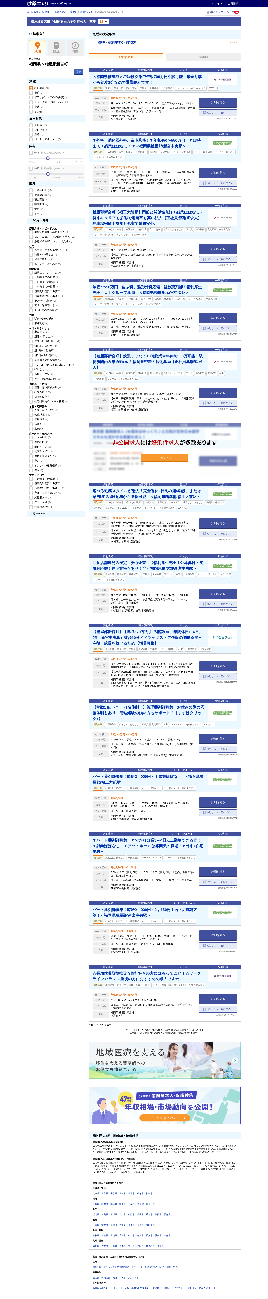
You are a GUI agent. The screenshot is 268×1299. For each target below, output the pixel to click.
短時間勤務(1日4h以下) (49, 291)
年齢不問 (41, 419)
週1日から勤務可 (45, 345)
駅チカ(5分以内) (45, 318)
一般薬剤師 (43, 190)
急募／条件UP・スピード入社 (53, 241)
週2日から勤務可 (45, 350)
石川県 (113, 1214)
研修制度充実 (43, 396)
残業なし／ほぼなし (47, 272)
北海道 (96, 1193)
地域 (37, 47)
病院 (38, 92)
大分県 (131, 1246)
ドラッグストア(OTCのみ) (51, 102)
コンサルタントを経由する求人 (54, 236)
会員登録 (233, 3)
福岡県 (73, 12)
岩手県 (113, 1193)
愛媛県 (158, 1235)
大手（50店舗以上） (47, 378)
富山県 (104, 1214)
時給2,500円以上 (45, 254)
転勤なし (41, 369)
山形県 (140, 1193)
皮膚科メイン (43, 451)
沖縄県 (160, 1246)
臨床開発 (41, 204)
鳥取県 (96, 1235)
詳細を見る (218, 102)
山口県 (131, 1235)
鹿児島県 (150, 1246)
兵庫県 (131, 1225)
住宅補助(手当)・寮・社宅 (51, 401)
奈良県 (140, 1225)
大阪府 (122, 1225)
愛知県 (167, 1214)
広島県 (122, 1235)
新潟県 (96, 1214)
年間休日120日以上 (47, 341)
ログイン (217, 3)
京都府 (113, 1225)
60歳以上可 (42, 414)
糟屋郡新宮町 (86, 12)
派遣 (38, 134)
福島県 (149, 1193)
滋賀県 (104, 1225)
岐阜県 (149, 1214)
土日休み (41, 331)
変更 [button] (78, 71)
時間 (75, 47)
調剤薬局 (41, 87)
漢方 (38, 460)
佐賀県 (104, 1246)
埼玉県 (122, 1204)
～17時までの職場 (46, 281)
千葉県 (131, 1204)
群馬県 (113, 1204)
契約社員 (41, 129)
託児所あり (42, 392)
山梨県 (131, 1214)
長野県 (140, 1214)
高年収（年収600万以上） (51, 249)
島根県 (104, 1235)
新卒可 (40, 424)
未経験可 (41, 428)
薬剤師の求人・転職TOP (39, 12)
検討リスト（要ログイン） (221, 112)
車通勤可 (41, 323)
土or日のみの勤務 (46, 310)
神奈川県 (150, 1204)
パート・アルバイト (47, 139)
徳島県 (140, 1235)
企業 (38, 106)
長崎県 (113, 1246)
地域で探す (60, 12)
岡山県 (113, 1235)
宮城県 (122, 1193)
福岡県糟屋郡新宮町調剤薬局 (114, 42)
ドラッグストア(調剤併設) (51, 97)
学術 (38, 208)
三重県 (96, 1225)
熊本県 (122, 1246)
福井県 (122, 1214)
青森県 (104, 1193)
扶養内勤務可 (43, 506)
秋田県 (131, 1193)
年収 (49, 152)
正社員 (40, 125)
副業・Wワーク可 (46, 409)
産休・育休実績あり (47, 387)
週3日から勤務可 (45, 355)
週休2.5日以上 (44, 336)
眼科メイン (42, 446)
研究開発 (41, 199)
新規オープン (43, 374)
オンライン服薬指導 (47, 465)
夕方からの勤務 (45, 300)
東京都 (140, 1204)
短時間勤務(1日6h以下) (49, 295)
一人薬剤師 (42, 437)
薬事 (38, 213)
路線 (56, 47)
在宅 (38, 470)
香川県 (149, 1235)
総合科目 (41, 441)
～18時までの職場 (46, 286)
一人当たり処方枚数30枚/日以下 (54, 364)
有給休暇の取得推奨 (47, 360)
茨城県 (96, 1204)
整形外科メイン (45, 456)
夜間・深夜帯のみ (46, 305)
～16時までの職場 (46, 277)
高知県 (167, 1235)
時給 (49, 168)
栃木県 (104, 1204)
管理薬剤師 (42, 194)
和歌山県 (150, 1225)
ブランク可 (42, 502)
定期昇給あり (43, 259)
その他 (40, 111)
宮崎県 (140, 1246)
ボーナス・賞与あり (47, 263)
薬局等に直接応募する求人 (51, 231)
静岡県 (158, 1214)
